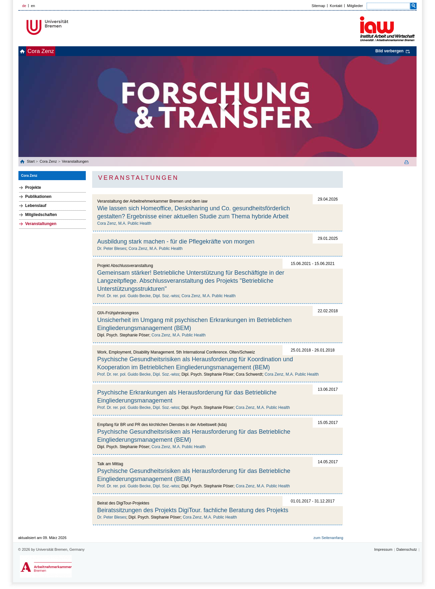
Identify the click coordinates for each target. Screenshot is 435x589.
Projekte (33, 187)
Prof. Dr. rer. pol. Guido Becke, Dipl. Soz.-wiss (138, 295)
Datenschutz (406, 549)
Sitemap (318, 6)
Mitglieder (355, 6)
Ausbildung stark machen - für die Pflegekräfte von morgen (175, 241)
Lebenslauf (35, 205)
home (26, 51)
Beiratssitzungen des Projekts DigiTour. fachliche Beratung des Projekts (192, 510)
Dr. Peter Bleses (111, 248)
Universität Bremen (69, 27)
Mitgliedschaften (41, 214)
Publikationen (38, 196)
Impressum (383, 549)
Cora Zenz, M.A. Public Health (124, 223)
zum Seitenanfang (328, 538)
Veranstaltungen (75, 161)
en (33, 6)
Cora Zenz (52, 51)
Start (31, 161)
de (24, 6)
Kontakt (336, 6)
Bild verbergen (389, 51)
